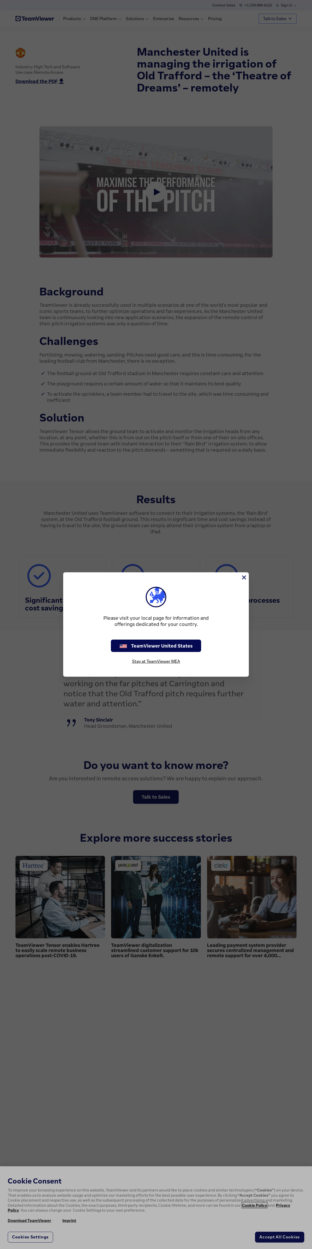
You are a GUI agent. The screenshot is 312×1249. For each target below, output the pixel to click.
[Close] (244, 577)
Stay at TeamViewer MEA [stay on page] (156, 661)
